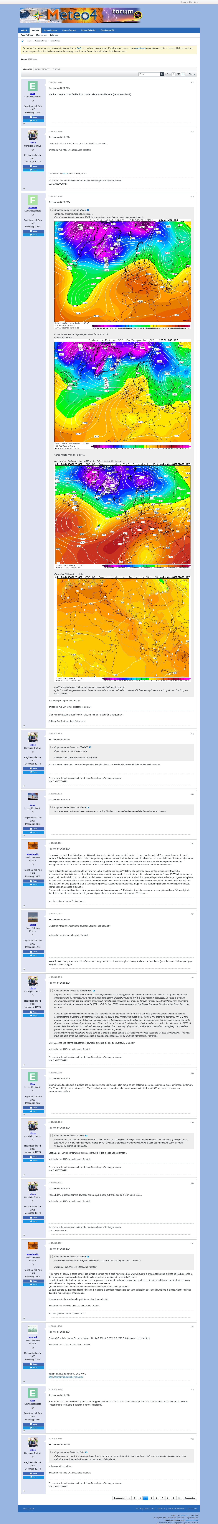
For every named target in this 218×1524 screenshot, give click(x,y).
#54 (192, 1073)
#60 (192, 1439)
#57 (192, 1243)
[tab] (27, 69)
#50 (192, 794)
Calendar (54, 35)
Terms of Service (176, 1509)
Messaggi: (30, 112)
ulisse (65, 173)
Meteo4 (24, 30)
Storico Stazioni (69, 30)
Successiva (190, 1498)
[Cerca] (151, 74)
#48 (192, 197)
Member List (41, 35)
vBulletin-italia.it (191, 1520)
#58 (192, 1327)
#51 (192, 843)
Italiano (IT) (28, 1509)
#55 (192, 1122)
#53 (192, 977)
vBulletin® (184, 1515)
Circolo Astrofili (107, 30)
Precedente (119, 1498)
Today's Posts (27, 35)
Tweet (33, 121)
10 (179, 1498)
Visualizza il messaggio (88, 210)
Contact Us (149, 1509)
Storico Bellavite (88, 30)
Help (138, 1509)
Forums (35, 30)
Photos (56, 69)
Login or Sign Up (189, 2)
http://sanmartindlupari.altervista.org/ (66, 1377)
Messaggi (27, 69)
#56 (192, 1183)
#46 (192, 83)
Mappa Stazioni (50, 30)
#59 (192, 1390)
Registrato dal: (30, 106)
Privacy (161, 1509)
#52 (192, 914)
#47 (192, 132)
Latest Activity (42, 69)
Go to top (192, 1509)
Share (33, 117)
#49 (192, 734)
